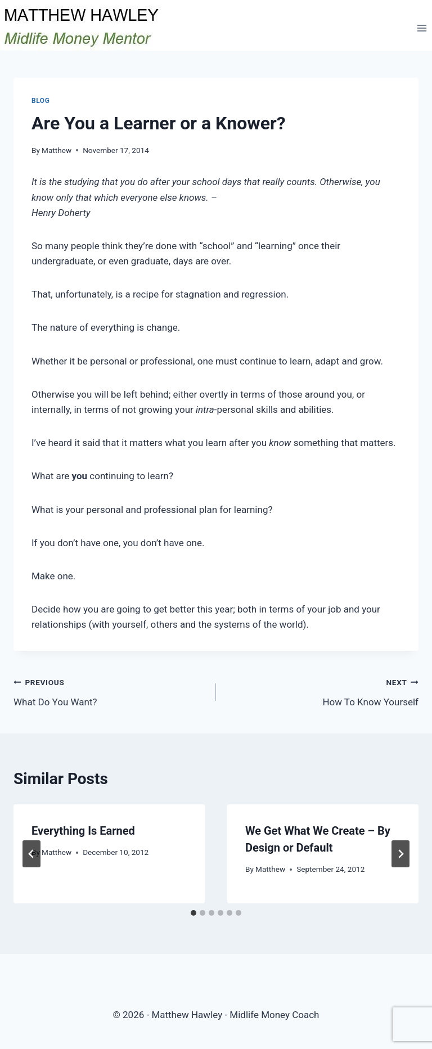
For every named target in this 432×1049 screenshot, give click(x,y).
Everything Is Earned (83, 831)
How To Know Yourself (322, 691)
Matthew (56, 150)
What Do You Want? (110, 691)
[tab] (193, 913)
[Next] (401, 853)
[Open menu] (421, 28)
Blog (41, 101)
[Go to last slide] (31, 853)
